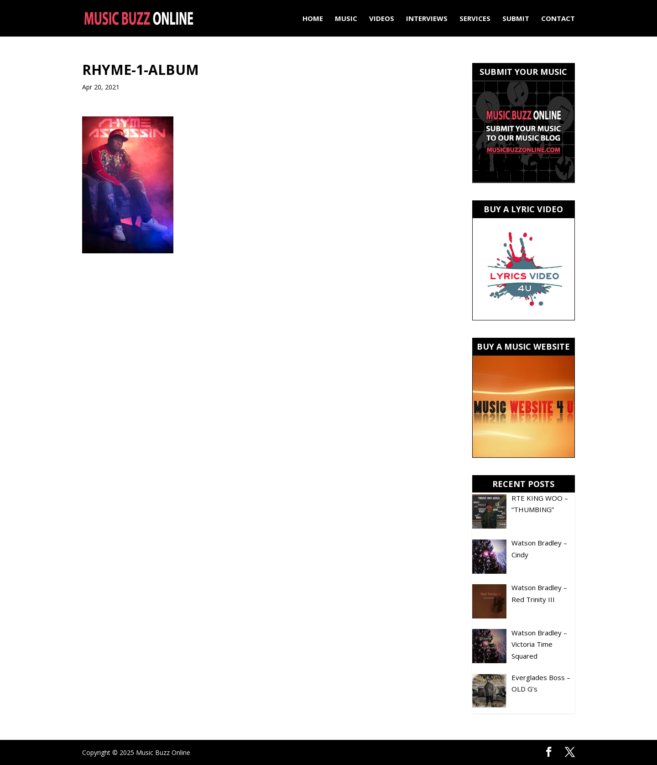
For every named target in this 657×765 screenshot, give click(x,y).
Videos (381, 19)
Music (346, 19)
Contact (558, 19)
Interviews (427, 19)
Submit (515, 19)
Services (474, 19)
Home (312, 19)
